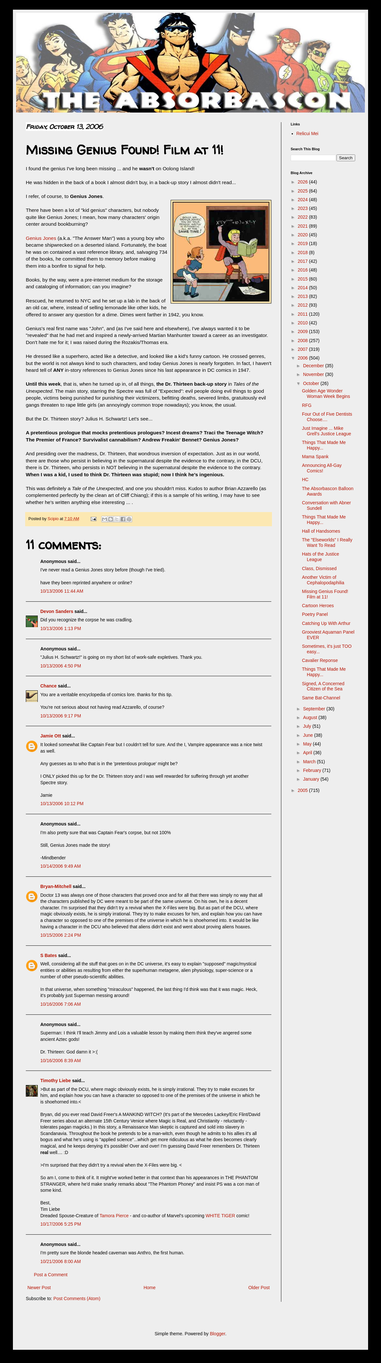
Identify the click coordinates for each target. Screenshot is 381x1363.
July (307, 726)
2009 (303, 331)
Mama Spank (315, 456)
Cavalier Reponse (320, 660)
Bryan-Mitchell (55, 886)
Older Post (259, 1287)
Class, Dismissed (319, 568)
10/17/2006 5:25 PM (60, 1224)
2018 (303, 252)
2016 (303, 269)
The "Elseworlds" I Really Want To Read (327, 542)
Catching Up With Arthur (326, 623)
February (312, 770)
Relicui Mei (307, 133)
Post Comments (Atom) (77, 1298)
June (308, 735)
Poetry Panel (315, 614)
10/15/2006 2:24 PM (60, 935)
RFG (307, 405)
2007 (303, 349)
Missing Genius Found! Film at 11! (325, 594)
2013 (303, 296)
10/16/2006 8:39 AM (60, 1060)
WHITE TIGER (220, 1215)
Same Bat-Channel (321, 697)
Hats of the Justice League (320, 556)
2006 (303, 358)
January (311, 779)
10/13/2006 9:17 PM (60, 715)
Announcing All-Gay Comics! (322, 468)
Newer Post (39, 1287)
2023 (303, 208)
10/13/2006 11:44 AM (61, 591)
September (314, 708)
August (310, 717)
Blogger (217, 1333)
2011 (303, 314)
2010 (303, 322)
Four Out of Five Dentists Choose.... (327, 416)
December (314, 365)
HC (305, 479)
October (311, 383)
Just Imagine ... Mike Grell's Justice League (326, 431)
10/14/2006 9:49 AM (60, 866)
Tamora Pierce (113, 1215)
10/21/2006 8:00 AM (60, 1261)
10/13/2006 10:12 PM (62, 803)
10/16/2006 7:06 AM (60, 1004)
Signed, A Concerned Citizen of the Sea (323, 686)
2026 (303, 181)
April (308, 752)
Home (149, 1287)
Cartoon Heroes (318, 605)
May (308, 743)
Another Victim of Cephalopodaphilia (323, 580)
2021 (303, 226)
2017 (303, 261)
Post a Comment (50, 1274)
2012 (303, 305)
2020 (303, 234)
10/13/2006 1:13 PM (60, 628)
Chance (48, 685)
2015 (303, 278)
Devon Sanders (56, 611)
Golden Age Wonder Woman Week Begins (326, 393)
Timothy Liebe (55, 1080)
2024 (303, 199)
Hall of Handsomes (321, 531)
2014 (303, 287)
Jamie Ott (50, 735)
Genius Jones (41, 238)
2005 (303, 790)
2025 (303, 190)
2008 (303, 340)
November (314, 374)
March (310, 761)
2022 (303, 217)
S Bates (48, 955)
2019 (303, 243)
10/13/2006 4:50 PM (60, 665)
